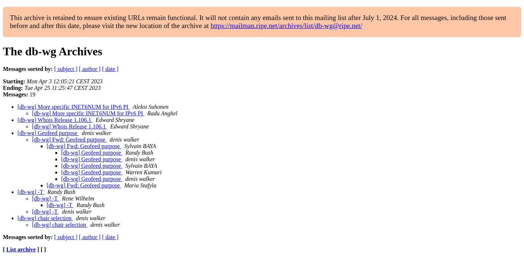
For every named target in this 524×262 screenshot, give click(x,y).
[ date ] (110, 69)
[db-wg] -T (30, 192)
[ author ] (90, 69)
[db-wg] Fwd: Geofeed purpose (69, 139)
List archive (21, 249)
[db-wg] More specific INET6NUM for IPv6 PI (73, 107)
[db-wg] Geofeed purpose (48, 133)
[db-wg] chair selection (45, 218)
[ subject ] (66, 69)
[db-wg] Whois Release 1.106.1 (55, 120)
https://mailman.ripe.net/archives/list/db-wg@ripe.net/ (286, 25)
